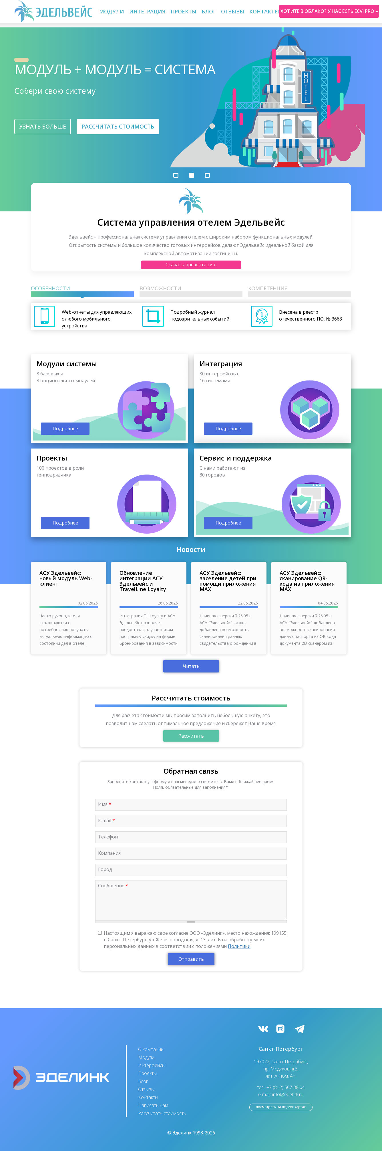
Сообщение (113, 885)
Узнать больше (42, 126)
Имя (104, 804)
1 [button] (175, 175)
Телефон (108, 837)
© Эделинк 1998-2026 (191, 1133)
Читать (191, 666)
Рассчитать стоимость (117, 126)
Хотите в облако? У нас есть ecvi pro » (329, 11)
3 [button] (207, 175)
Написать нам (153, 1105)
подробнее (109, 398)
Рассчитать (191, 736)
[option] (191, 97)
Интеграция (147, 11)
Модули (111, 11)
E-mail (106, 820)
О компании (151, 1049)
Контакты (264, 11)
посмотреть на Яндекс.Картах (281, 1106)
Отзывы (232, 11)
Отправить (191, 959)
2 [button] (191, 175)
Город (105, 869)
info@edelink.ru (287, 1094)
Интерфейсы (151, 1065)
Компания (109, 853)
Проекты (183, 11)
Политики (239, 946)
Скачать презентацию (191, 264)
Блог (209, 11)
